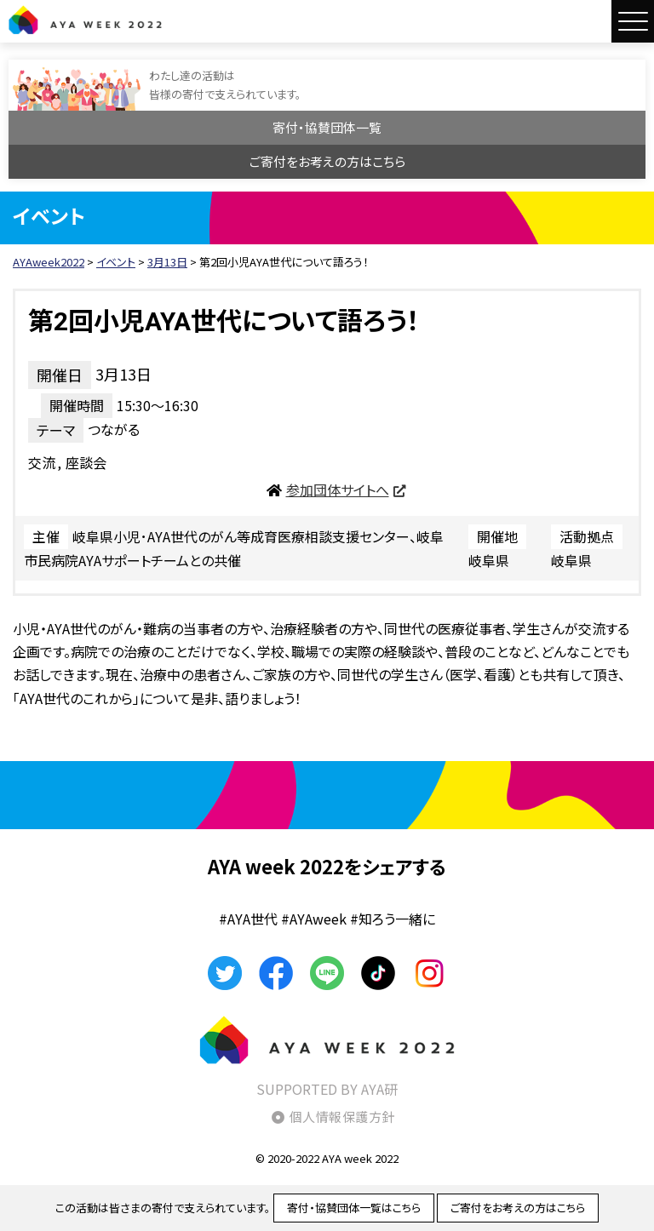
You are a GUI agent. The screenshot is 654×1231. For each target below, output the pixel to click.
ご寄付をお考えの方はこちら (327, 161)
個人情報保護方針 (342, 1116)
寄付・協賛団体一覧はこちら (354, 1208)
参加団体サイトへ (337, 489)
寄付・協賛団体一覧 (327, 127)
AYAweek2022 (85, 19)
